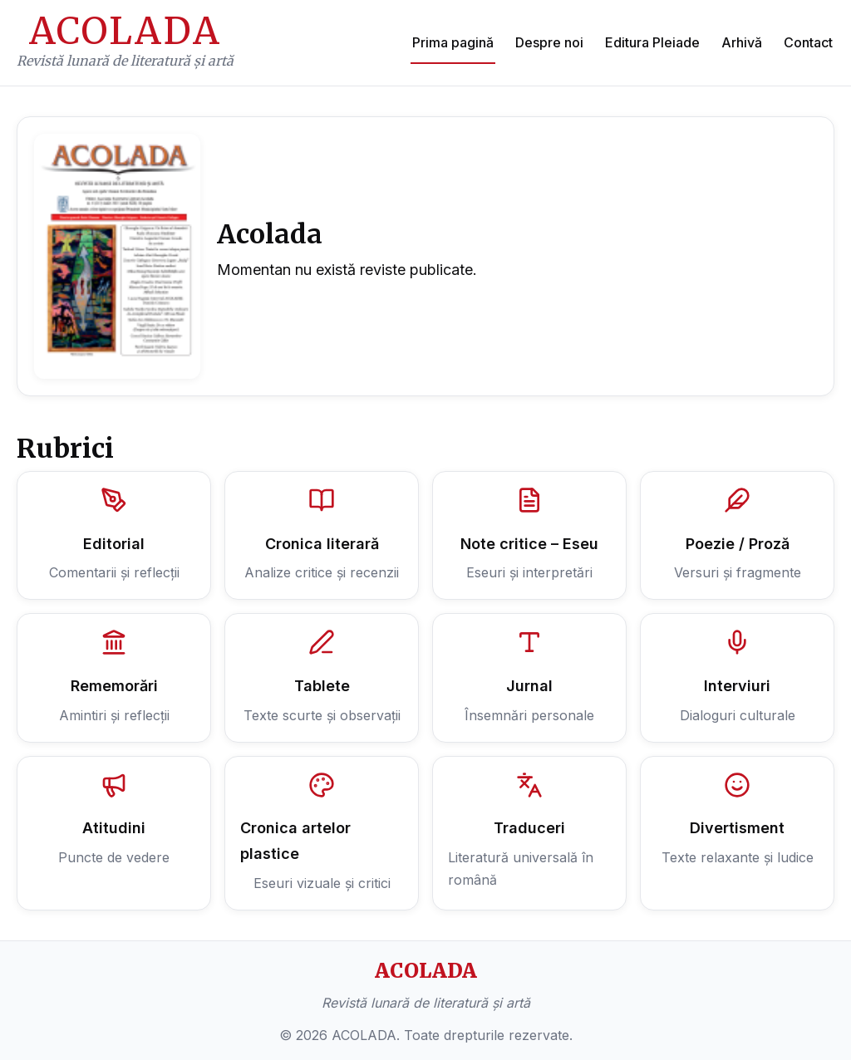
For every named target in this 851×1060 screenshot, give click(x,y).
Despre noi (549, 42)
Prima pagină (453, 42)
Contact (808, 42)
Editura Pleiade (652, 42)
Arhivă (741, 42)
